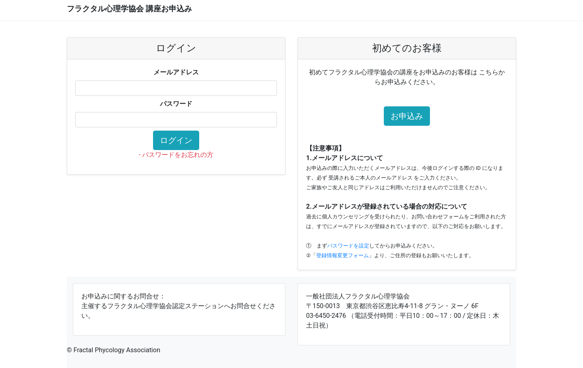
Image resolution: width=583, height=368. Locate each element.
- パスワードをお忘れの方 (176, 155)
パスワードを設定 (348, 246)
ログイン (176, 140)
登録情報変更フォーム (342, 255)
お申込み (407, 116)
